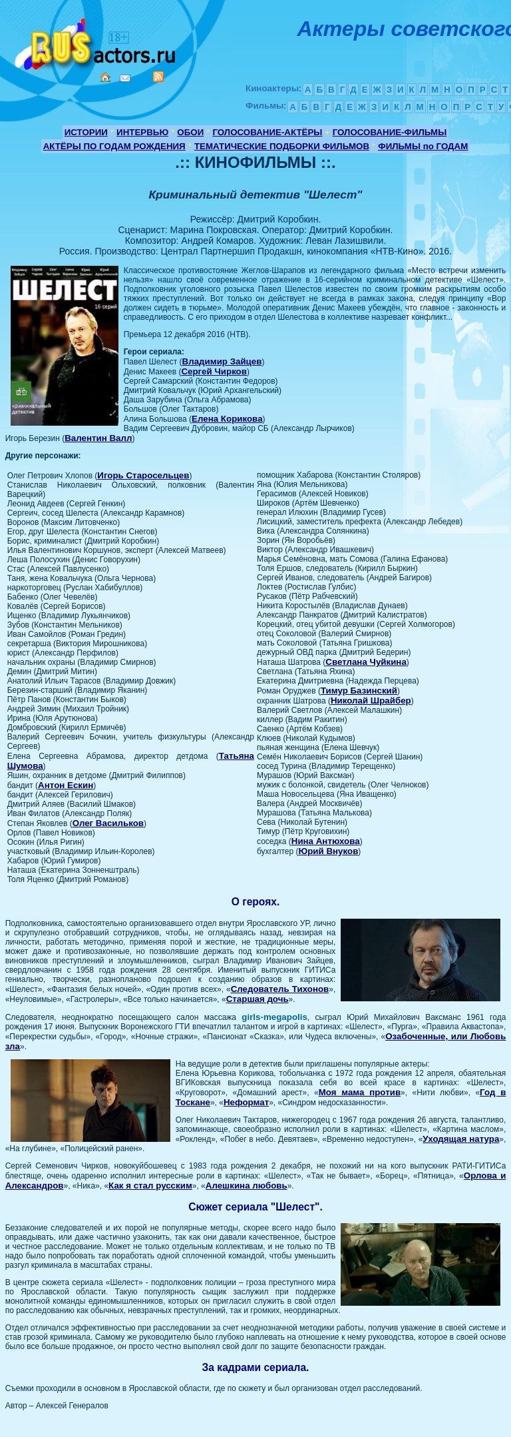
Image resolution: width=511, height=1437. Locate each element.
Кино (96, 41)
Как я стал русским (150, 1186)
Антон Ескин (65, 785)
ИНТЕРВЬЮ (142, 132)
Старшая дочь (257, 999)
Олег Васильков (108, 823)
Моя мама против (360, 1092)
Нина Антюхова (325, 841)
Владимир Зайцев (222, 361)
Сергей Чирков (214, 371)
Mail (125, 78)
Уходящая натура (461, 1139)
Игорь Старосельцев (143, 475)
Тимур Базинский (359, 691)
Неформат (246, 1102)
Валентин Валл (98, 438)
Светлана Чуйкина (366, 662)
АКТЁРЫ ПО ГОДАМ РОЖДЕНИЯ (114, 146)
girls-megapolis (274, 1017)
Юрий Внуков (328, 851)
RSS (158, 76)
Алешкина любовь (246, 1186)
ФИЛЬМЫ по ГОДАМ (423, 146)
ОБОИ (190, 132)
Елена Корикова (227, 419)
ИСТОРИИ (86, 132)
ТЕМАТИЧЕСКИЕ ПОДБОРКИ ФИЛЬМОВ (281, 146)
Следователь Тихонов (280, 989)
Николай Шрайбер (371, 701)
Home (105, 77)
